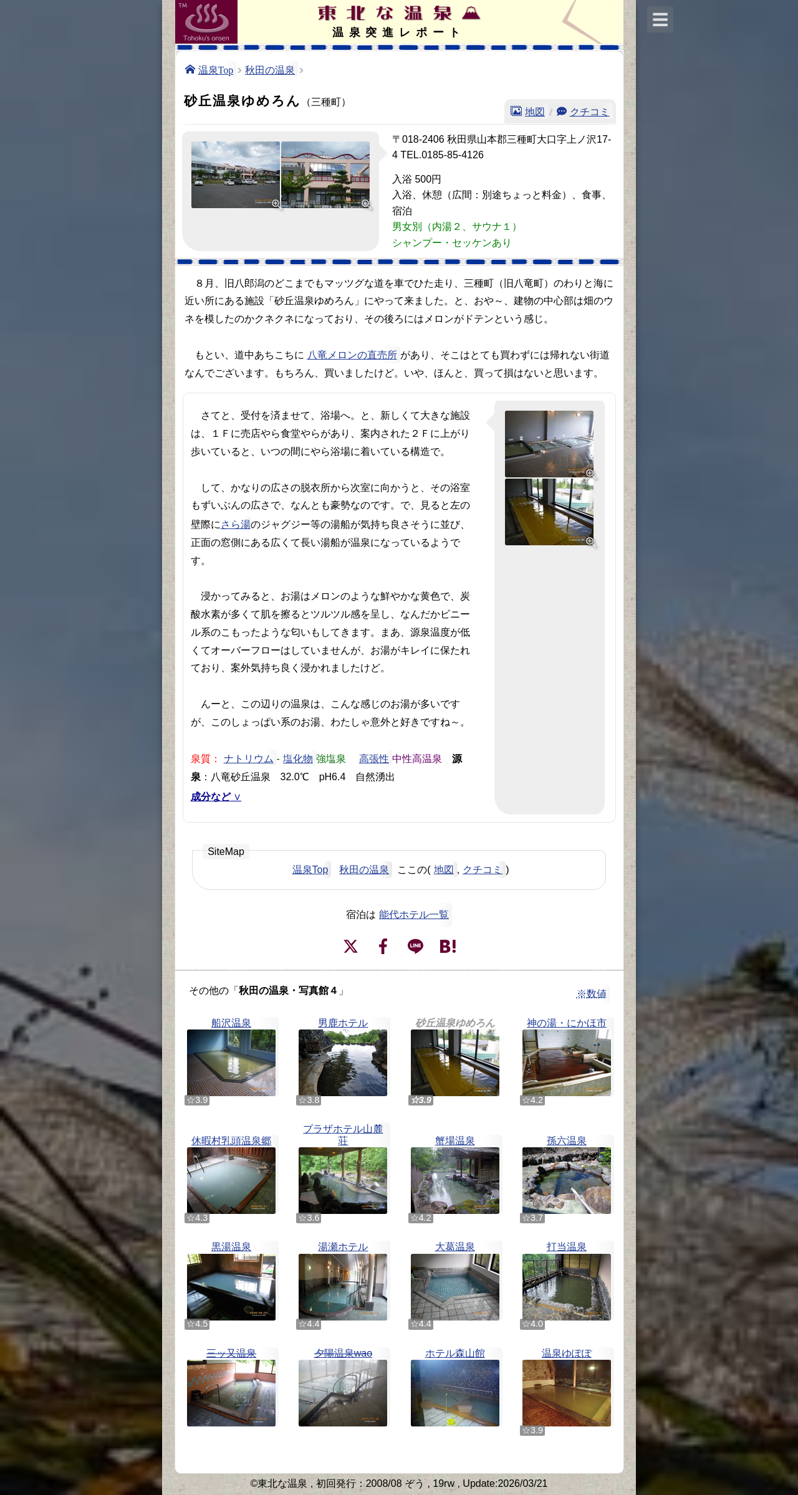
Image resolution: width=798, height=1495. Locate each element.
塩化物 (298, 758)
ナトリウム (249, 758)
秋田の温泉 (270, 69)
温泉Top (216, 69)
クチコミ (590, 111)
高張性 (374, 758)
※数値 (592, 993)
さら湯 (236, 523)
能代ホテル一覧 (414, 914)
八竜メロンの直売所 (352, 355)
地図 (535, 111)
